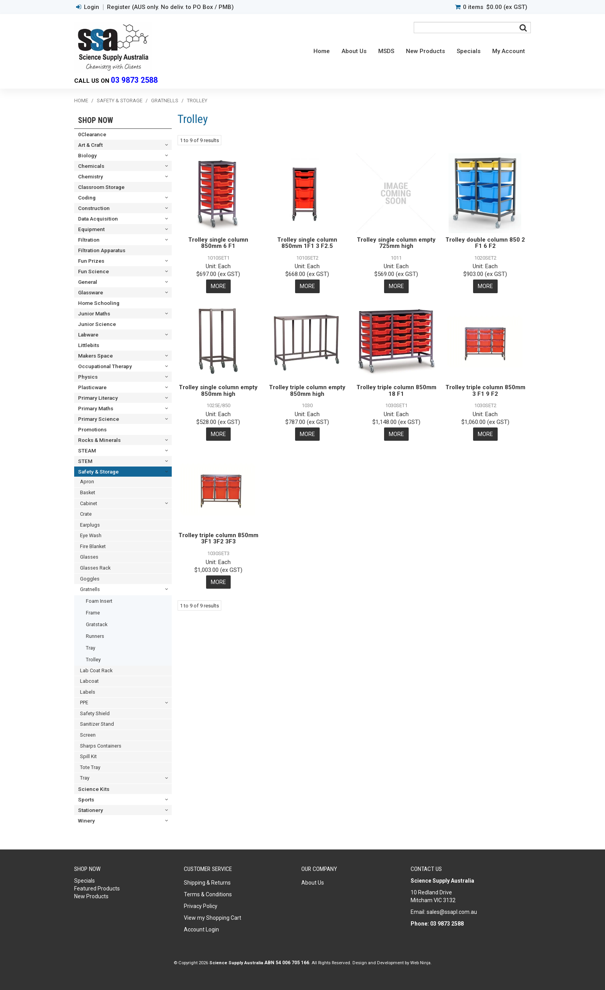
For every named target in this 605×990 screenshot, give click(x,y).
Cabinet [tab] (88, 503)
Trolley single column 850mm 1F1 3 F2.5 (307, 243)
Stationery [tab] (90, 810)
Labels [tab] (87, 692)
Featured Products (97, 888)
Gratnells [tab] (90, 589)
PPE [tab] (84, 702)
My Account (508, 51)
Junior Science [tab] (97, 324)
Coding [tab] (87, 197)
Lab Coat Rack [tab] (96, 670)
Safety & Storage (119, 100)
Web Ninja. (421, 962)
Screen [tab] (88, 735)
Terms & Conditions (208, 894)
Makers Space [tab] (95, 356)
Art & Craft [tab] (90, 145)
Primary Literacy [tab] (98, 398)
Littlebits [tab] (88, 345)
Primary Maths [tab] (95, 408)
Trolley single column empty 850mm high (218, 390)
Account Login (201, 929)
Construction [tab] (94, 208)
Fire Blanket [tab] (93, 546)
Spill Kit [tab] (88, 756)
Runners (95, 636)
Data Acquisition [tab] (98, 218)
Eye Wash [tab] (90, 535)
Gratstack (96, 624)
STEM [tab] (85, 461)
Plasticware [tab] (92, 387)
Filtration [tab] (89, 240)
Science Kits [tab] (93, 789)
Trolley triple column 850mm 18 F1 (396, 390)
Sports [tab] (86, 799)
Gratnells (164, 100)
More (218, 286)
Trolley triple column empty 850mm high (307, 390)
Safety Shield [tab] (95, 713)
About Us (354, 51)
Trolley (93, 659)
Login (91, 7)
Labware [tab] (88, 334)
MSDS (386, 51)
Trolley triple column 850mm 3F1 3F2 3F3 (218, 538)
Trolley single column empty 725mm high (396, 243)
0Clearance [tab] (92, 134)
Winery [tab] (86, 820)
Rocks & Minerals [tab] (99, 440)
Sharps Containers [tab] (100, 746)
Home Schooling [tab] (98, 303)
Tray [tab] (84, 778)
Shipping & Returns (207, 883)
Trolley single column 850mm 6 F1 (218, 243)
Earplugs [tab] (90, 525)
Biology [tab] (87, 155)
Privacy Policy (200, 906)
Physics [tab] (88, 377)
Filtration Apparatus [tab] (101, 250)
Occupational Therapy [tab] (105, 366)
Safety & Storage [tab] (98, 471)
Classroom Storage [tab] (101, 187)
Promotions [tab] (92, 429)
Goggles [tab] (90, 579)
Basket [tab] (87, 492)
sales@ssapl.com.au (452, 912)
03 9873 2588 (134, 80)
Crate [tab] (86, 514)
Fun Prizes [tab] (91, 261)
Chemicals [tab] (91, 166)
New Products (425, 51)
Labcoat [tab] (89, 681)
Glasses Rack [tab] (95, 568)
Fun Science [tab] (93, 271)
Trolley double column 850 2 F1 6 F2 (485, 243)
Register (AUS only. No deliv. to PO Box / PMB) (170, 7)
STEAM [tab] (87, 450)
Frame (93, 613)
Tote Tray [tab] (90, 767)
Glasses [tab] (89, 557)
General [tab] (87, 282)
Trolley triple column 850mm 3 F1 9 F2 (485, 390)
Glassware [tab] (90, 292)
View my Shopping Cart (212, 918)
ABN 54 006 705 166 (286, 962)
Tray (90, 648)
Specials (468, 51)
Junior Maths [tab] (94, 313)
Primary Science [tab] (98, 419)
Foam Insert (99, 601)
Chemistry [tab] (90, 176)
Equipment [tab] (91, 229)
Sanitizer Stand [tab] (97, 724)
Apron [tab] (87, 481)
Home (321, 51)
